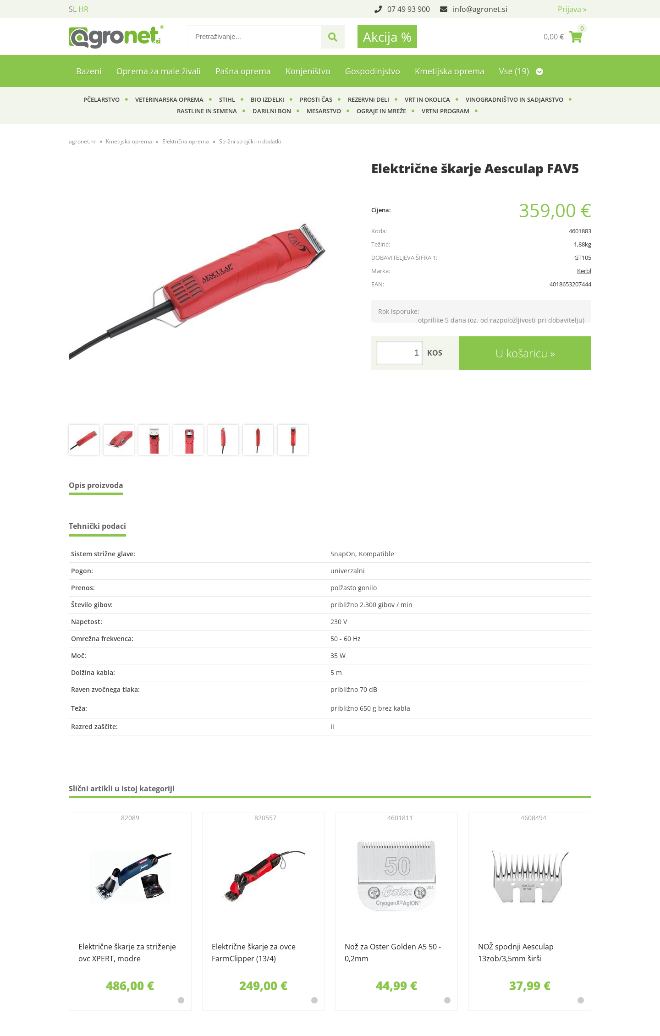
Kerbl (584, 271)
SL (73, 9)
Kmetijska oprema (449, 71)
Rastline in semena (207, 111)
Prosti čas (316, 99)
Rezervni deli (368, 99)
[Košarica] (563, 36)
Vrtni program (445, 111)
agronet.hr (82, 141)
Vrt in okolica (427, 99)
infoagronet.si (480, 9)
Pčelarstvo (101, 99)
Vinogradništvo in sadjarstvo (514, 99)
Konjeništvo (308, 71)
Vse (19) (521, 71)
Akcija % (387, 36)
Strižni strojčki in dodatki (250, 141)
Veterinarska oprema (169, 99)
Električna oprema (185, 141)
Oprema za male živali (158, 71)
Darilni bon (272, 111)
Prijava (572, 9)
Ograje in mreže (381, 111)
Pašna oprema (243, 71)
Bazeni (89, 71)
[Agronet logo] (116, 37)
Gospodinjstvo (372, 71)
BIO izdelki (267, 99)
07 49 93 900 (408, 9)
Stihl (227, 99)
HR (83, 9)
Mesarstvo (324, 111)
